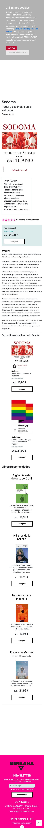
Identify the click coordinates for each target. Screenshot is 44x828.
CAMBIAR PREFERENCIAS (17, 52)
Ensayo (15, 209)
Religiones (24, 209)
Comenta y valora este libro (27, 220)
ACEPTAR (11, 48)
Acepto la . (23, 789)
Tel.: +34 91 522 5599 (22, 809)
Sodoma (15, 371)
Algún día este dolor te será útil (21, 477)
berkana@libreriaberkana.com (22, 811)
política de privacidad (26, 789)
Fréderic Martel (8, 114)
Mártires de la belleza (21, 537)
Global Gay (16, 437)
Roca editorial (17, 184)
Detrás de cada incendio (21, 597)
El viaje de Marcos (21, 652)
